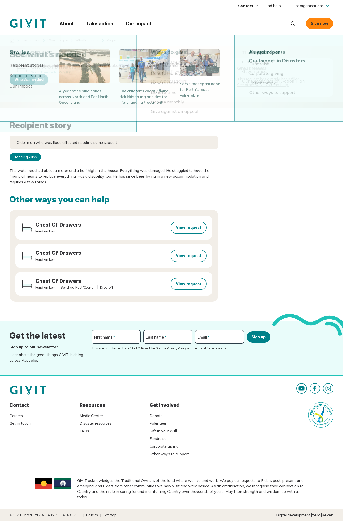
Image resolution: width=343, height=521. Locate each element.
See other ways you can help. (263, 84)
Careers (16, 415)
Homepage (28, 23)
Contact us (248, 5)
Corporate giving (164, 446)
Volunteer (158, 423)
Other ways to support (169, 453)
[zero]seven (322, 515)
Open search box (293, 23)
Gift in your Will (163, 430)
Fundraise (158, 438)
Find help (272, 5)
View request (188, 227)
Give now (319, 23)
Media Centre (91, 415)
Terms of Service (205, 348)
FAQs (84, 430)
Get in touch (20, 423)
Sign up (259, 337)
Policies (92, 515)
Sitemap (110, 515)
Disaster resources (95, 423)
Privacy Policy (177, 348)
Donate (156, 415)
